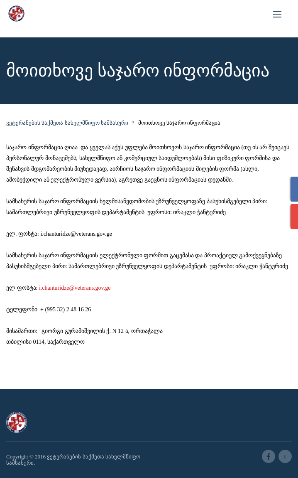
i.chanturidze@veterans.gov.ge (75, 288)
